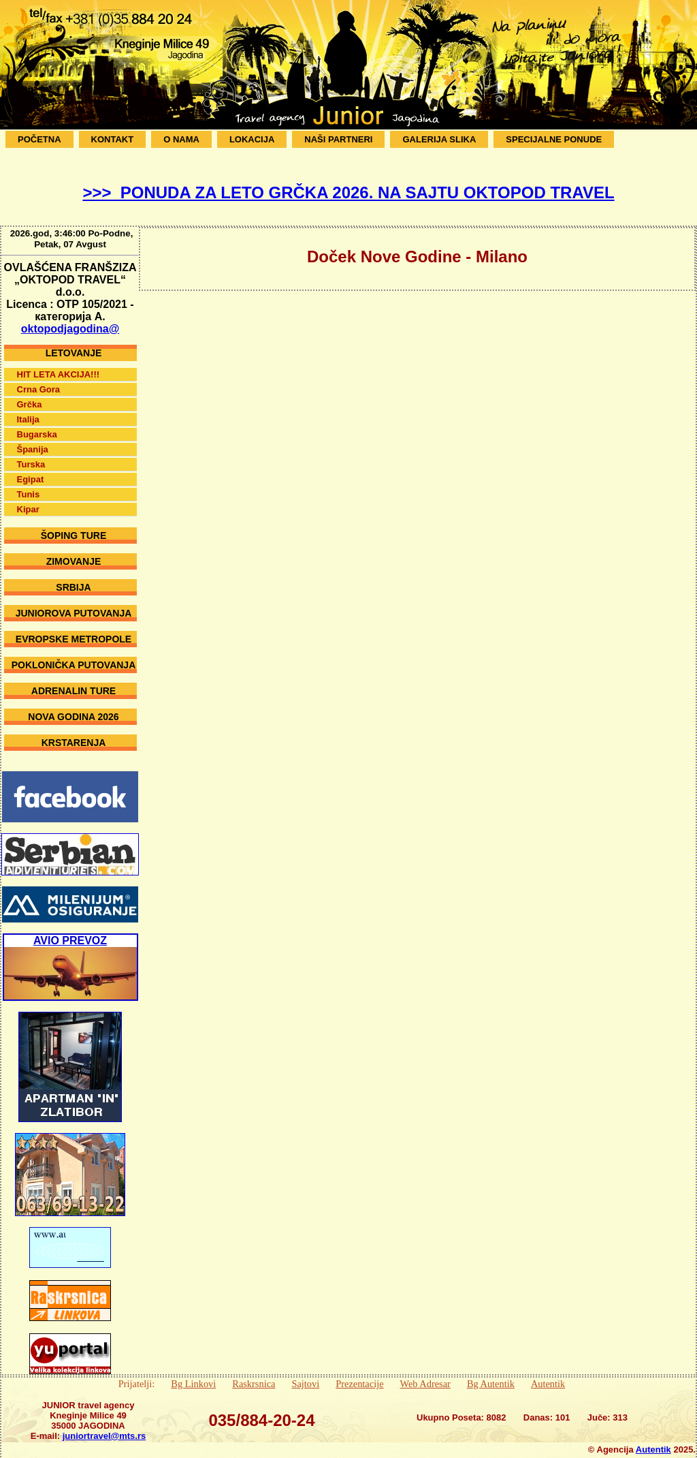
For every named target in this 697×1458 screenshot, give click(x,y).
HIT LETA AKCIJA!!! (58, 364)
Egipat (30, 469)
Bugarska (37, 424)
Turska (31, 454)
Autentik (548, 1373)
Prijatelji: (136, 1373)
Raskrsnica (253, 1373)
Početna (39, 139)
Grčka (29, 394)
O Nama (181, 139)
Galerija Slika (439, 139)
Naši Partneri (338, 139)
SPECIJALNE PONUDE (554, 139)
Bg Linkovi (193, 1373)
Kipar (28, 499)
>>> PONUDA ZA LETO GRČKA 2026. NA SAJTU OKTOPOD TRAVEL (348, 192)
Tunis (28, 484)
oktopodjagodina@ (70, 318)
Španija (32, 439)
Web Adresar (425, 1373)
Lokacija (251, 139)
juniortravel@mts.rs (104, 1426)
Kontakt (112, 139)
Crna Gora (39, 379)
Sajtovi (305, 1373)
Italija (28, 409)
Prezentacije (359, 1373)
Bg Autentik (491, 1373)
